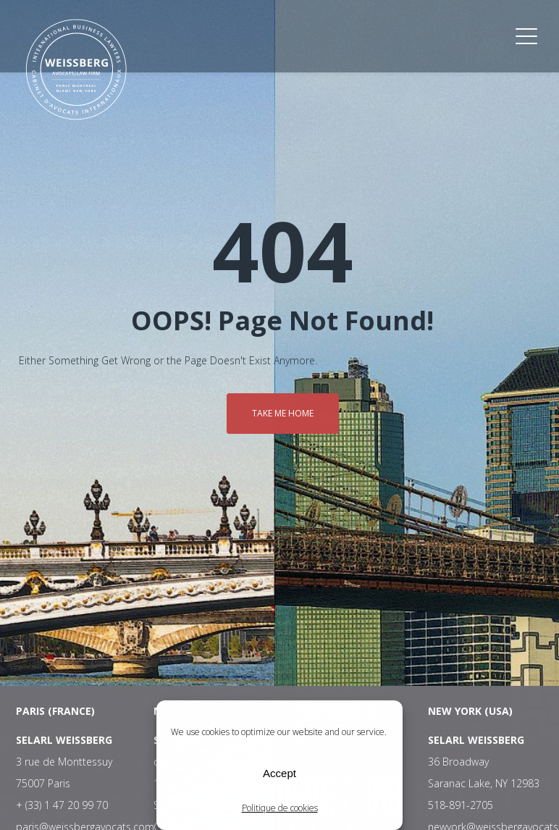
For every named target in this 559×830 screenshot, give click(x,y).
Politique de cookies (280, 808)
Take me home (283, 413)
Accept (279, 773)
